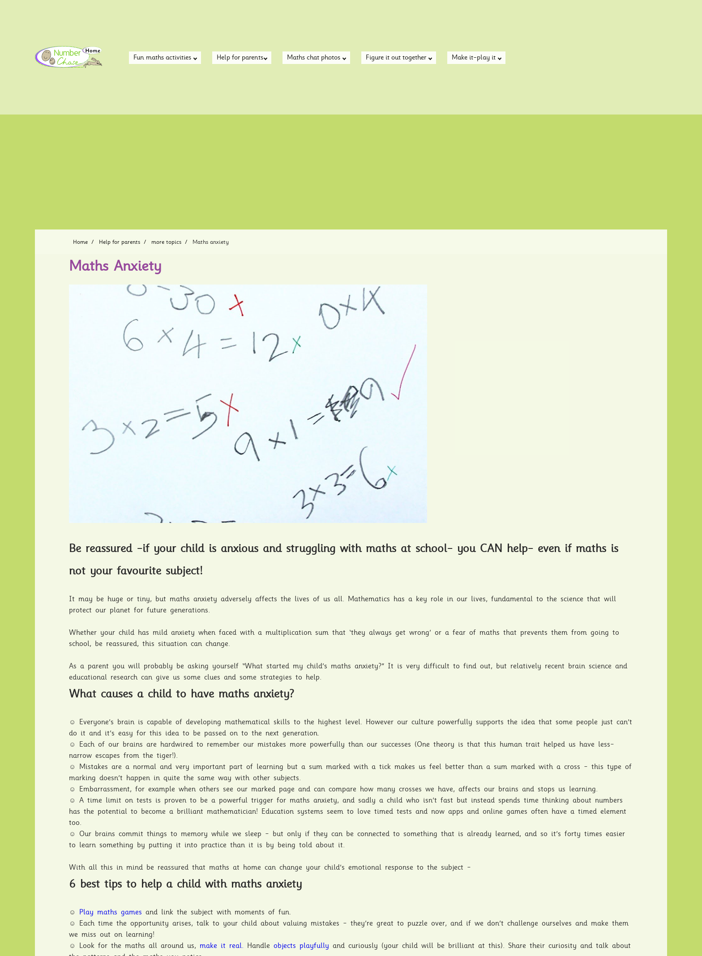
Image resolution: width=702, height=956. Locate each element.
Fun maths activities (165, 58)
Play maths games (110, 912)
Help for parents (242, 58)
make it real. (222, 946)
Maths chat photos (316, 58)
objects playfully (301, 946)
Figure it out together (399, 58)
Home (80, 242)
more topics (166, 242)
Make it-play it (476, 58)
